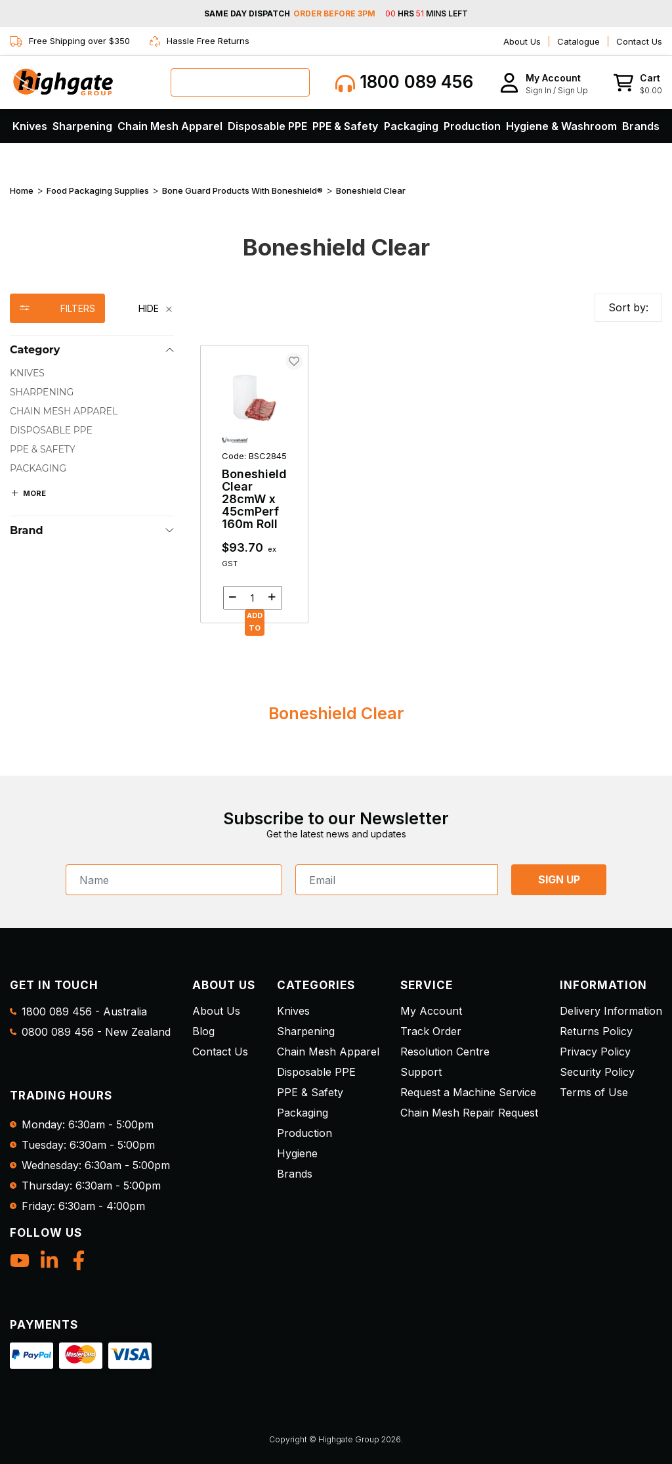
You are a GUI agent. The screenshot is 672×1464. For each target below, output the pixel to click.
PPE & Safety (345, 126)
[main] (431, 484)
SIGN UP (559, 879)
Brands (641, 126)
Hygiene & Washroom (561, 126)
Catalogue (578, 41)
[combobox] (240, 82)
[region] (92, 458)
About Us (522, 41)
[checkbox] (92, 373)
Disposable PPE (267, 126)
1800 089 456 (404, 82)
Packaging (411, 126)
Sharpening (82, 126)
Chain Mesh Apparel (169, 126)
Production (472, 126)
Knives (29, 126)
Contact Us (639, 41)
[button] (543, 82)
